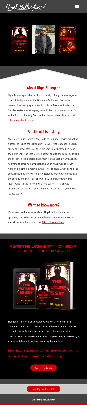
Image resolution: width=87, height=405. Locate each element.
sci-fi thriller (17, 100)
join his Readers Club (53, 222)
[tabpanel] (43, 154)
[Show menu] (77, 6)
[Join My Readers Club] (43, 389)
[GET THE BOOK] (43, 367)
